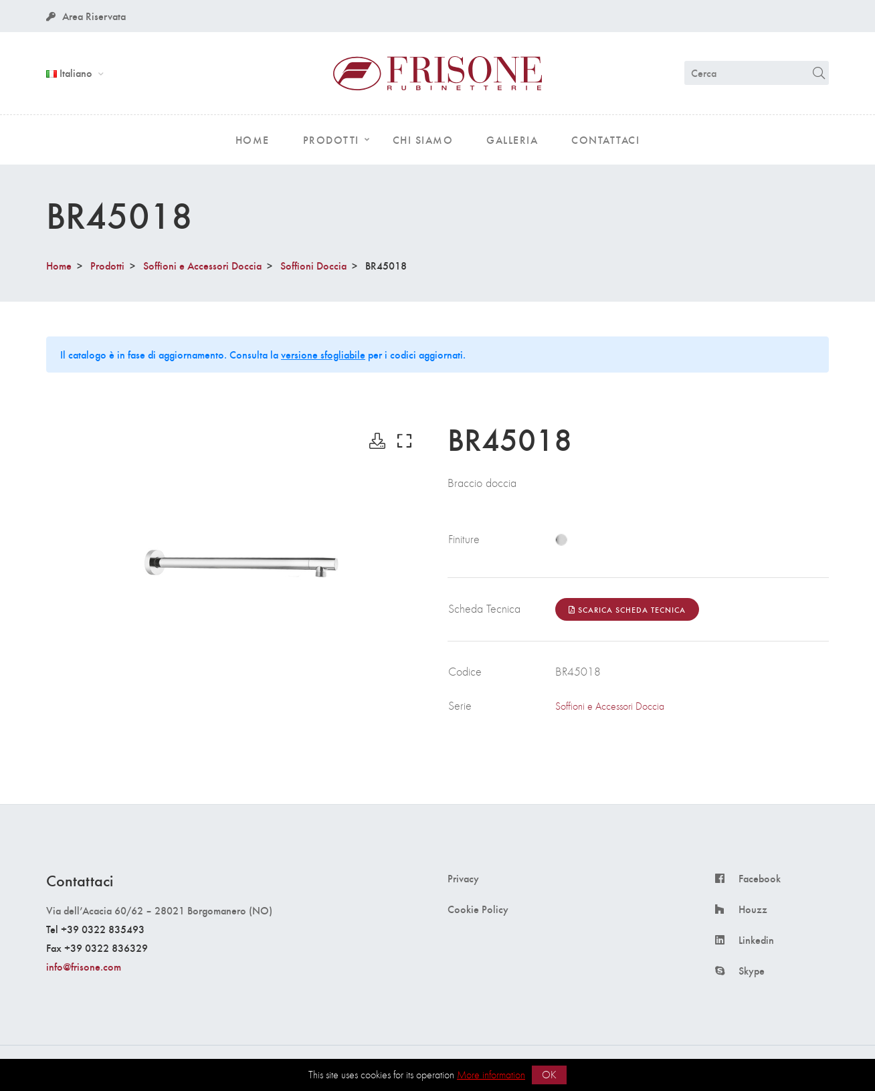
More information (491, 1074)
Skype (752, 970)
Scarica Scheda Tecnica (627, 609)
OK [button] (549, 1074)
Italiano (70, 73)
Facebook (760, 878)
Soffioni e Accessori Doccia (202, 265)
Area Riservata (86, 16)
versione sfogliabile (323, 354)
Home (59, 265)
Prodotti (107, 265)
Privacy (463, 878)
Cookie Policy (478, 909)
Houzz (753, 909)
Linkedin (756, 940)
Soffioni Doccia (313, 265)
